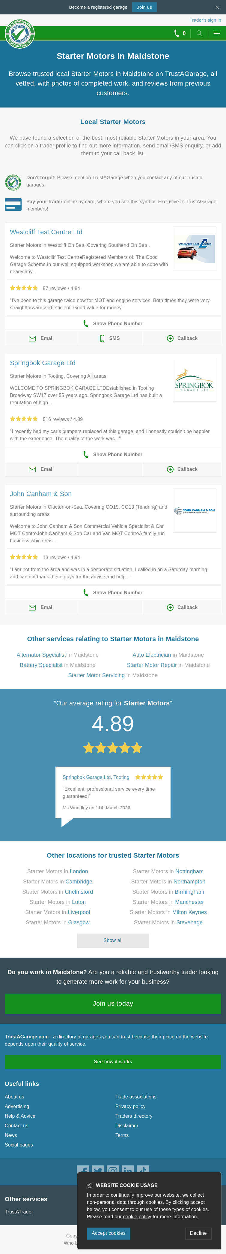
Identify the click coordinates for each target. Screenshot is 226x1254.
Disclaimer (126, 1125)
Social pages (19, 1144)
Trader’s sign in (205, 20)
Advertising (17, 1106)
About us (14, 1096)
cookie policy (137, 1216)
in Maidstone (58, 655)
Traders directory (134, 1116)
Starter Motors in (57, 871)
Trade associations (135, 1096)
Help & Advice (20, 1116)
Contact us (16, 1125)
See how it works (113, 1061)
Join (144, 7)
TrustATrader (19, 1211)
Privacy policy (130, 1106)
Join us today (113, 1003)
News (11, 1135)
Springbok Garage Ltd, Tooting (96, 777)
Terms (122, 1135)
